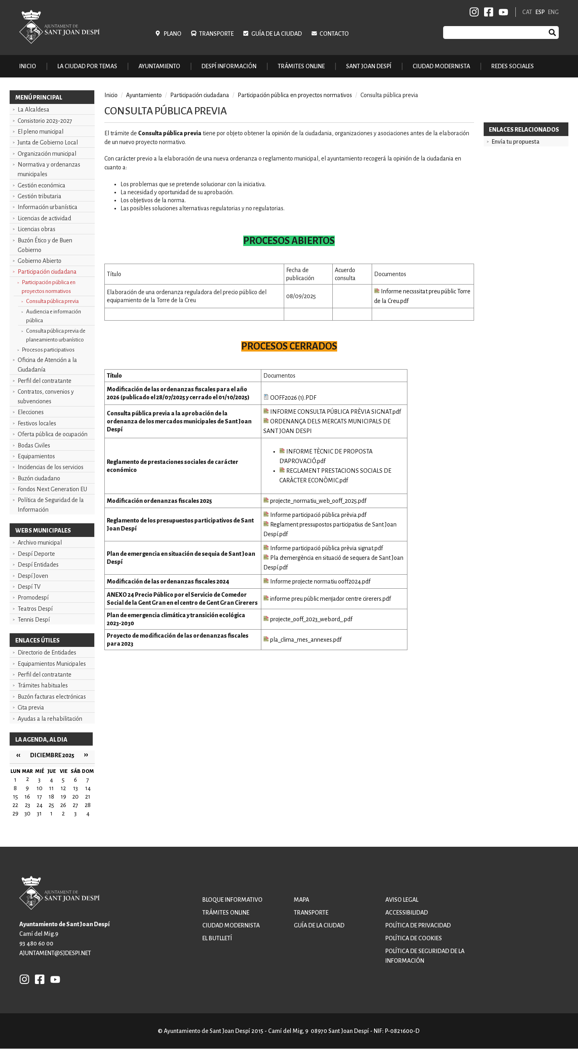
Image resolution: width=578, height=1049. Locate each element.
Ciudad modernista (231, 925)
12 (63, 788)
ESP (540, 12)
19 (63, 796)
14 (88, 788)
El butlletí (217, 938)
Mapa (301, 900)
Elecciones (31, 412)
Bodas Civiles (34, 445)
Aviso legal (401, 900)
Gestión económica (41, 185)
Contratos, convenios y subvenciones (46, 396)
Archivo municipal (40, 542)
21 (87, 796)
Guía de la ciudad (276, 33)
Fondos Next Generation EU (52, 489)
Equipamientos (36, 456)
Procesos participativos (48, 350)
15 (15, 796)
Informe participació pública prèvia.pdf (314, 515)
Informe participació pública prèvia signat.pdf (323, 548)
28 (88, 805)
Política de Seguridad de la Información (51, 505)
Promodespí (33, 597)
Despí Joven (33, 576)
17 (39, 796)
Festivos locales (37, 423)
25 (51, 805)
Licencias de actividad (44, 218)
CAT (527, 12)
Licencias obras (36, 229)
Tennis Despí (34, 619)
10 (40, 788)
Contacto (334, 33)
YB (502, 12)
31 (39, 813)
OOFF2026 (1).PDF (289, 397)
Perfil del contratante (44, 381)
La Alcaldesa (33, 109)
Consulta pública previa (52, 301)
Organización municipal (47, 153)
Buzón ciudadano (39, 478)
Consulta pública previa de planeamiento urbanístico (55, 335)
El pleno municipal (40, 131)
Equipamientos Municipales (52, 664)
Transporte (216, 33)
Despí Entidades (38, 564)
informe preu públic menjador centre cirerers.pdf (327, 599)
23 (27, 805)
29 (15, 813)
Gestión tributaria (39, 196)
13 (75, 788)
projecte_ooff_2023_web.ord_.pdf (307, 619)
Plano (172, 33)
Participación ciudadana (47, 271)
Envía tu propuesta (515, 141)
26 (63, 805)
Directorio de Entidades (47, 652)
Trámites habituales (43, 685)
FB (487, 12)
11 (51, 788)
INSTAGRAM (474, 12)
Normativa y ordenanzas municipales (49, 169)
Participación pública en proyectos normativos (48, 286)
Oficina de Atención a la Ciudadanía (47, 365)
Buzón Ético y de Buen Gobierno (45, 245)
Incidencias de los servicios (50, 467)
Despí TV (29, 586)
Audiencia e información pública (53, 316)
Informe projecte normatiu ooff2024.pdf (316, 581)
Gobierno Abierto (39, 261)
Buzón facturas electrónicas (52, 696)
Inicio (27, 66)
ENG (553, 12)
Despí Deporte (36, 554)
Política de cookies (413, 938)
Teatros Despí (35, 609)
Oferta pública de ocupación (53, 434)
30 (27, 813)
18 (51, 796)
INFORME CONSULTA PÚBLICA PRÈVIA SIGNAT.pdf (332, 412)
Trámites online (301, 66)
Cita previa (31, 707)
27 (75, 805)
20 (75, 796)
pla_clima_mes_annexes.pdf (302, 639)
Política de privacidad (418, 925)
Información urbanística (47, 207)
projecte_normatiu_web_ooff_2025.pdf (314, 501)
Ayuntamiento (144, 95)
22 (15, 805)
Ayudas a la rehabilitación (50, 719)
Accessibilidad (406, 912)
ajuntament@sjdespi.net (55, 953)
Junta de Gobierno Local (48, 142)
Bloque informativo (232, 900)
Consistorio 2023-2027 (45, 121)
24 (40, 805)
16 (27, 796)
